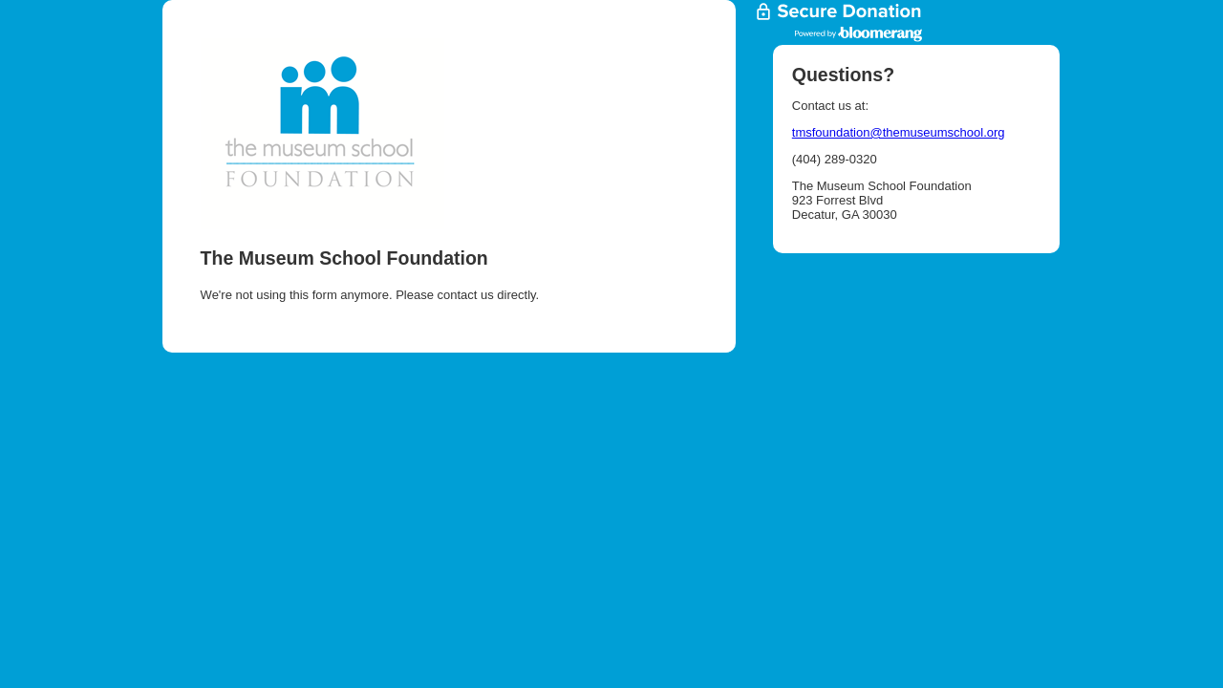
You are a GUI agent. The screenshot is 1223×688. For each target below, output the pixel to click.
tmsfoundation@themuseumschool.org (898, 132)
